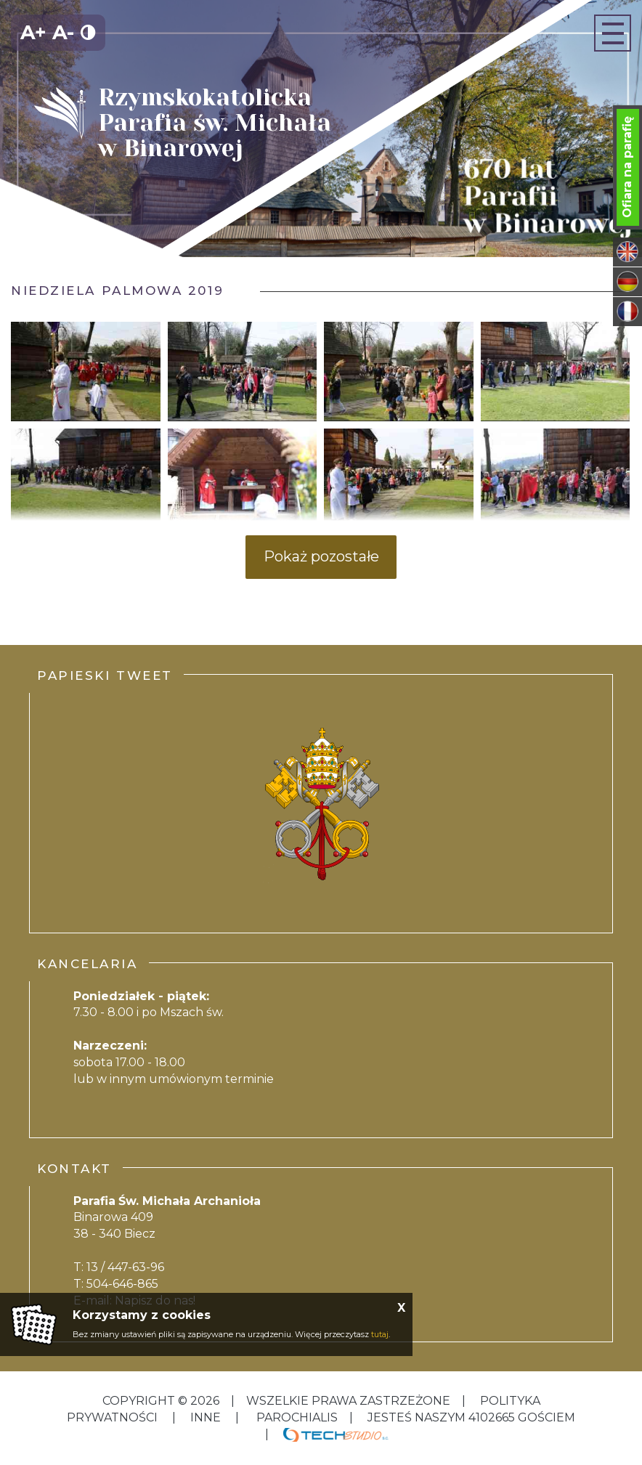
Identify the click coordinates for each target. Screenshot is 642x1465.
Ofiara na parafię (627, 167)
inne (205, 1417)
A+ (33, 32)
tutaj (380, 1334)
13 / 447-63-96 (125, 1267)
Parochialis (297, 1417)
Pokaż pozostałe (321, 556)
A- (63, 32)
